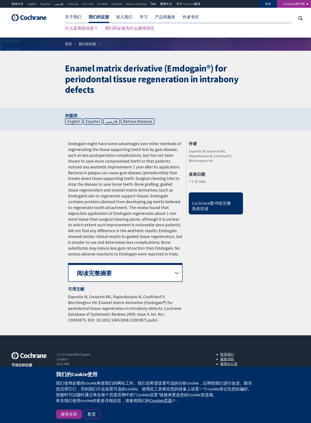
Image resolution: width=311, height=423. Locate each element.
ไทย (153, 4)
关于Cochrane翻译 (188, 4)
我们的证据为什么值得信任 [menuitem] (129, 28)
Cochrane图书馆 (294, 4)
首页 (68, 44)
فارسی (58, 4)
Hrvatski (102, 4)
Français (73, 4)
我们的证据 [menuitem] (99, 16)
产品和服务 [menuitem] (165, 16)
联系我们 (227, 354)
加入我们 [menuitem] (124, 16)
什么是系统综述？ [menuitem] (81, 28)
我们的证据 (87, 44)
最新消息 (227, 359)
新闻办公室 (229, 364)
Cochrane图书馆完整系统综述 (211, 206)
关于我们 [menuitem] (73, 16)
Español (45, 4)
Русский (87, 4)
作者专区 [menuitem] (190, 16)
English (32, 4)
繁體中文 (166, 4)
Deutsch (117, 4)
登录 (268, 4)
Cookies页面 (161, 400)
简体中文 (17, 4)
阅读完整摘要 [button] (94, 273)
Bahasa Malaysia (136, 4)
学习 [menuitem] (144, 16)
